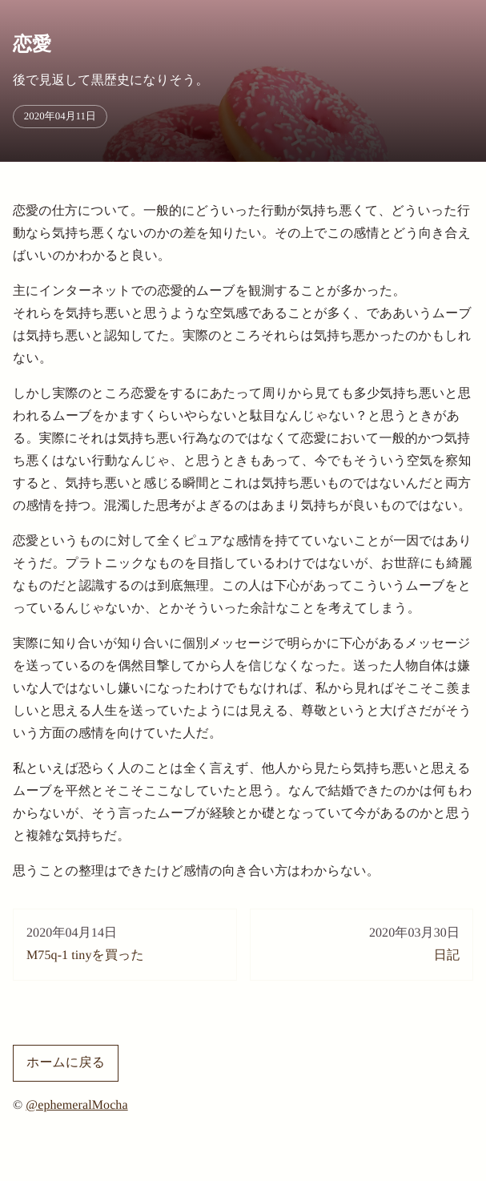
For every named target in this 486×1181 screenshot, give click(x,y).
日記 (361, 942)
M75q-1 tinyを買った (124, 942)
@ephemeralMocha (76, 1105)
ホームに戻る (65, 1063)
